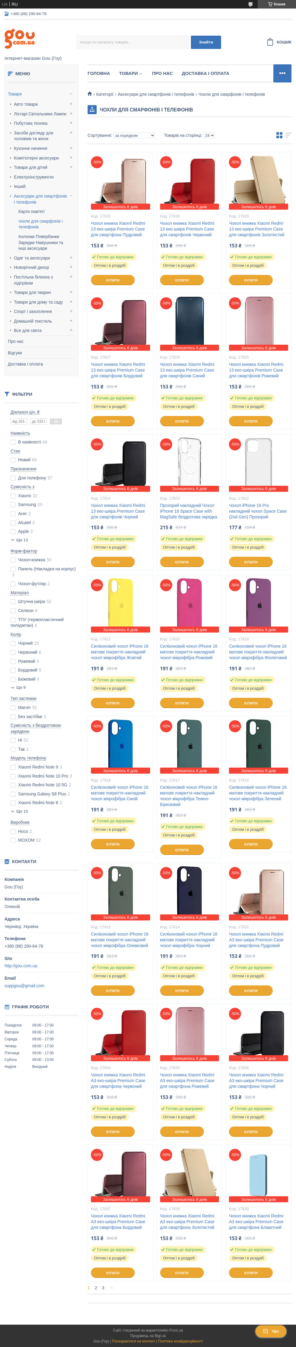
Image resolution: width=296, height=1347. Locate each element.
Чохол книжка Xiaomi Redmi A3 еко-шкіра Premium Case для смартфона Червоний (118, 1080)
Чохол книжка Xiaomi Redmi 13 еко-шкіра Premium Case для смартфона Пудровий (118, 229)
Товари (15, 94)
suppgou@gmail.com (24, 985)
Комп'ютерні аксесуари (36, 158)
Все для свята (28, 330)
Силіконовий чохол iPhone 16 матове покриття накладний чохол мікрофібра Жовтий (119, 652)
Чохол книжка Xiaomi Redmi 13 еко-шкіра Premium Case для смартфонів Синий (187, 370)
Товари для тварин (32, 292)
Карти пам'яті (31, 211)
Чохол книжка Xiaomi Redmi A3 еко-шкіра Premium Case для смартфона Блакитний (256, 1221)
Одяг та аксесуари (32, 258)
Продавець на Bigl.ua (148, 1336)
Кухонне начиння (30, 148)
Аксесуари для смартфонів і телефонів (40, 199)
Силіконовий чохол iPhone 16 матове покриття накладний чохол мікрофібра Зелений (257, 793)
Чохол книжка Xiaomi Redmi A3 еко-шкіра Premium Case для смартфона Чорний (256, 1080)
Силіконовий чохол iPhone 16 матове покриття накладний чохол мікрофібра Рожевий (188, 652)
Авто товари (26, 104)
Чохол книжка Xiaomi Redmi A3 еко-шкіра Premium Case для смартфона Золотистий (187, 1221)
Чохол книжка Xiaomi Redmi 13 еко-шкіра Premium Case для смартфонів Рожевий (256, 370)
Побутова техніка (30, 123)
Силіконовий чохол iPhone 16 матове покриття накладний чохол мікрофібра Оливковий (119, 940)
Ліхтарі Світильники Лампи (40, 113)
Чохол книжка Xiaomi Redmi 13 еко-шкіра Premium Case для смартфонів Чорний (118, 511)
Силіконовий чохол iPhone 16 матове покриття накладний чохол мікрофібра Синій (119, 793)
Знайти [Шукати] (206, 42)
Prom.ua (176, 1330)
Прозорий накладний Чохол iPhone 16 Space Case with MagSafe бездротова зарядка (188, 511)
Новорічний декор (31, 267)
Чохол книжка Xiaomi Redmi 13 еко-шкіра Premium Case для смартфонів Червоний (187, 229)
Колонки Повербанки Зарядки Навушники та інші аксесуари (40, 242)
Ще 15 (22, 811)
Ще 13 (22, 540)
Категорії (104, 94)
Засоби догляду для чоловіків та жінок (33, 136)
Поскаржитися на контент (133, 1341)
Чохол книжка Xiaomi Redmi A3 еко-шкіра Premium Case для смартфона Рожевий (187, 1080)
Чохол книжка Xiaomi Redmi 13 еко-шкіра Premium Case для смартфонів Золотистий (256, 229)
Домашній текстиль (33, 321)
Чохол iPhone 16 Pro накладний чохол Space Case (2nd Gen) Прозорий (258, 511)
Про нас (16, 341)
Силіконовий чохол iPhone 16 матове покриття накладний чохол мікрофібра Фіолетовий (258, 652)
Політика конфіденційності (180, 1341)
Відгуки (15, 352)
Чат (271, 1331)
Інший (20, 186)
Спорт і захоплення (33, 311)
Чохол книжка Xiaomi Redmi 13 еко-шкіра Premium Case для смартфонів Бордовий (118, 370)
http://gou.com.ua (21, 965)
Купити (112, 280)
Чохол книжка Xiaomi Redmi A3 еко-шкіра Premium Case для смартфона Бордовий (118, 1221)
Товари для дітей (30, 167)
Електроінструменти (34, 177)
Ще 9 (21, 687)
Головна (99, 73)
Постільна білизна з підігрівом (33, 280)
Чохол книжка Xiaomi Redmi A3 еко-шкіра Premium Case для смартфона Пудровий (256, 940)
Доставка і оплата (25, 364)
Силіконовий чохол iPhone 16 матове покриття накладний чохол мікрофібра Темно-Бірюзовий (188, 796)
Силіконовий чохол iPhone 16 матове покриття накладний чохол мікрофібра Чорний (188, 940)
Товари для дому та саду (38, 302)
